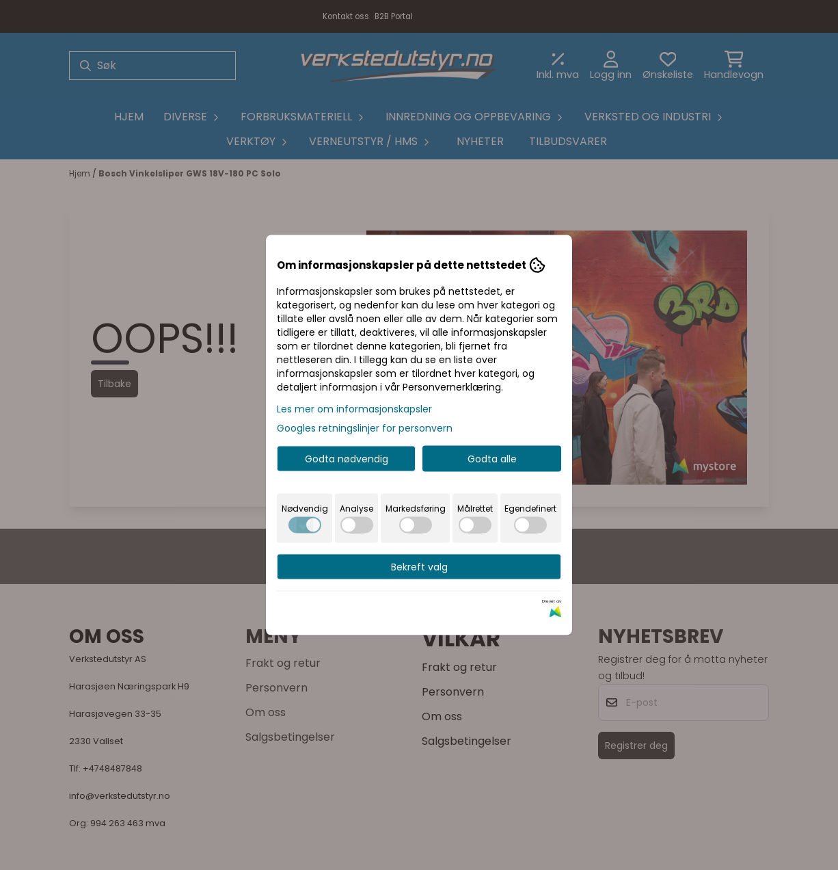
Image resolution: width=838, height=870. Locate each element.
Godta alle (492, 459)
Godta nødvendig (346, 459)
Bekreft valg (419, 567)
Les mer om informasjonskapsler (354, 409)
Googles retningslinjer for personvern (364, 428)
